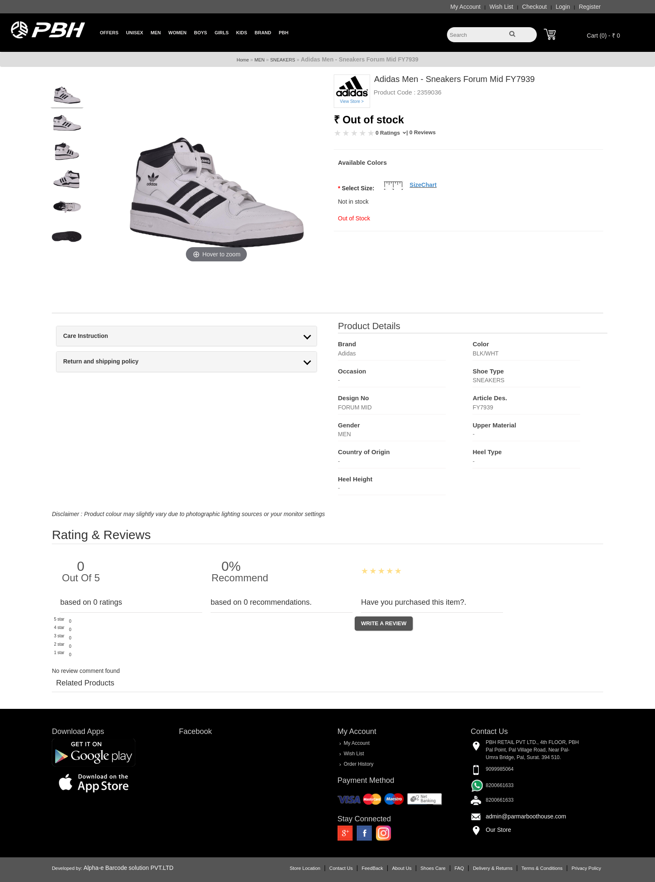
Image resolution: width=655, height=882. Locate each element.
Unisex (134, 32)
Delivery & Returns (479, 867)
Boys (200, 32)
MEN (259, 59)
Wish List (488, 6)
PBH (283, 32)
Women (177, 32)
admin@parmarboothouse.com (519, 816)
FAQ (445, 867)
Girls (222, 32)
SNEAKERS (282, 59)
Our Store (492, 829)
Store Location (291, 867)
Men (156, 32)
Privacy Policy (572, 867)
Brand (263, 32)
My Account (452, 6)
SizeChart (423, 185)
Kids (241, 32)
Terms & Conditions (528, 867)
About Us (388, 867)
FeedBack (358, 867)
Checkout (520, 6)
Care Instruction (99, 336)
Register (576, 6)
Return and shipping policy (114, 361)
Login (549, 6)
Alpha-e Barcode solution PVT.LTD (142, 867)
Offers (109, 32)
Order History (358, 764)
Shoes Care (419, 867)
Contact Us (327, 867)
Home (242, 59)
